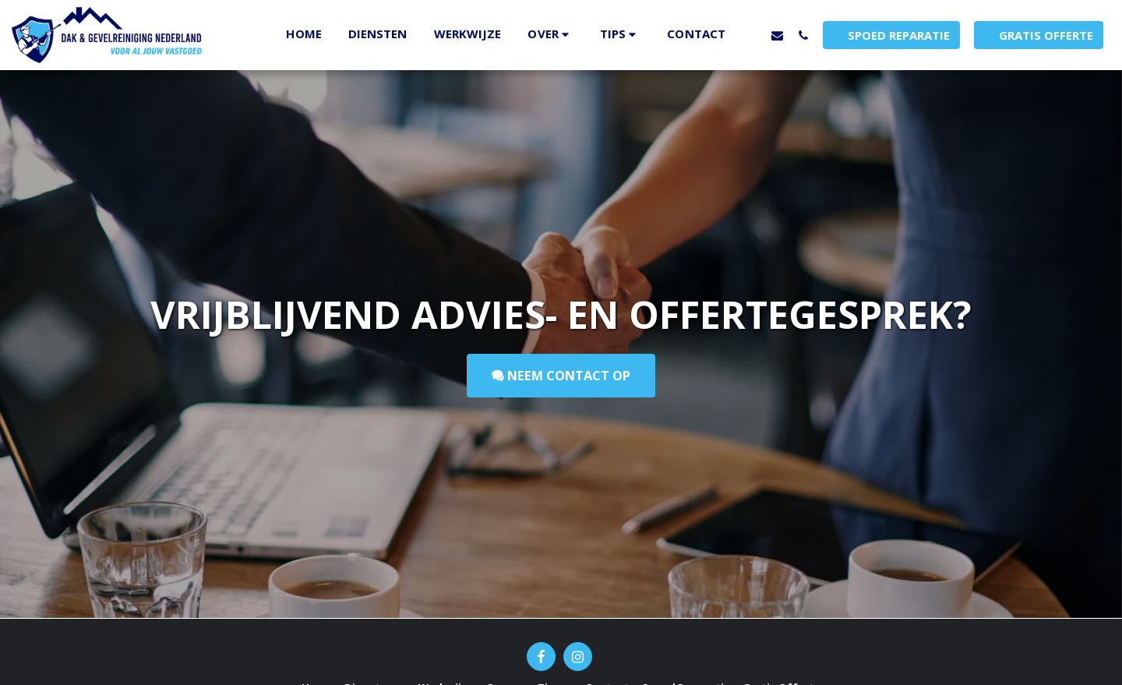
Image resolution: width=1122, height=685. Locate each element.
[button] (550, 34)
